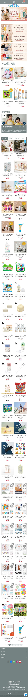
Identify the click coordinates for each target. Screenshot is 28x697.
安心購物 (3, 654)
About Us (3, 651)
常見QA (2, 657)
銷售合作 (3, 648)
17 (18, 644)
